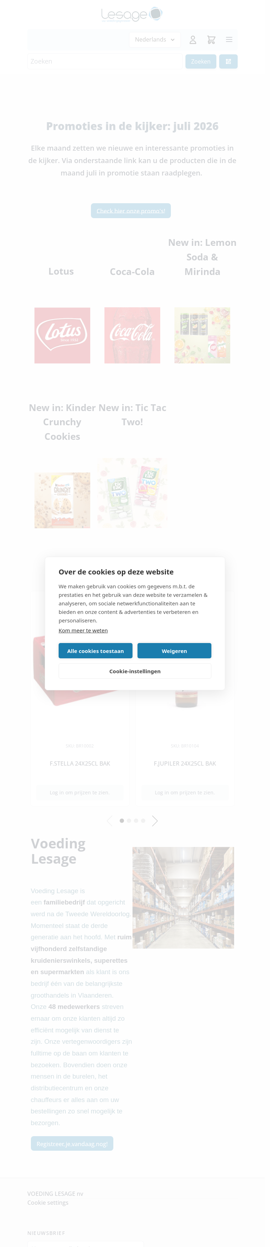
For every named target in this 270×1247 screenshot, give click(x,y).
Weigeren (174, 650)
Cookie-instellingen (135, 671)
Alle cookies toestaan (95, 650)
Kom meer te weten (83, 630)
